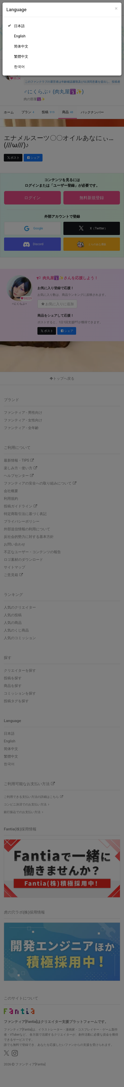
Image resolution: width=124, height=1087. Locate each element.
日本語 (19, 26)
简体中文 (21, 46)
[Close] (116, 8)
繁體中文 (21, 56)
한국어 (19, 67)
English (19, 36)
